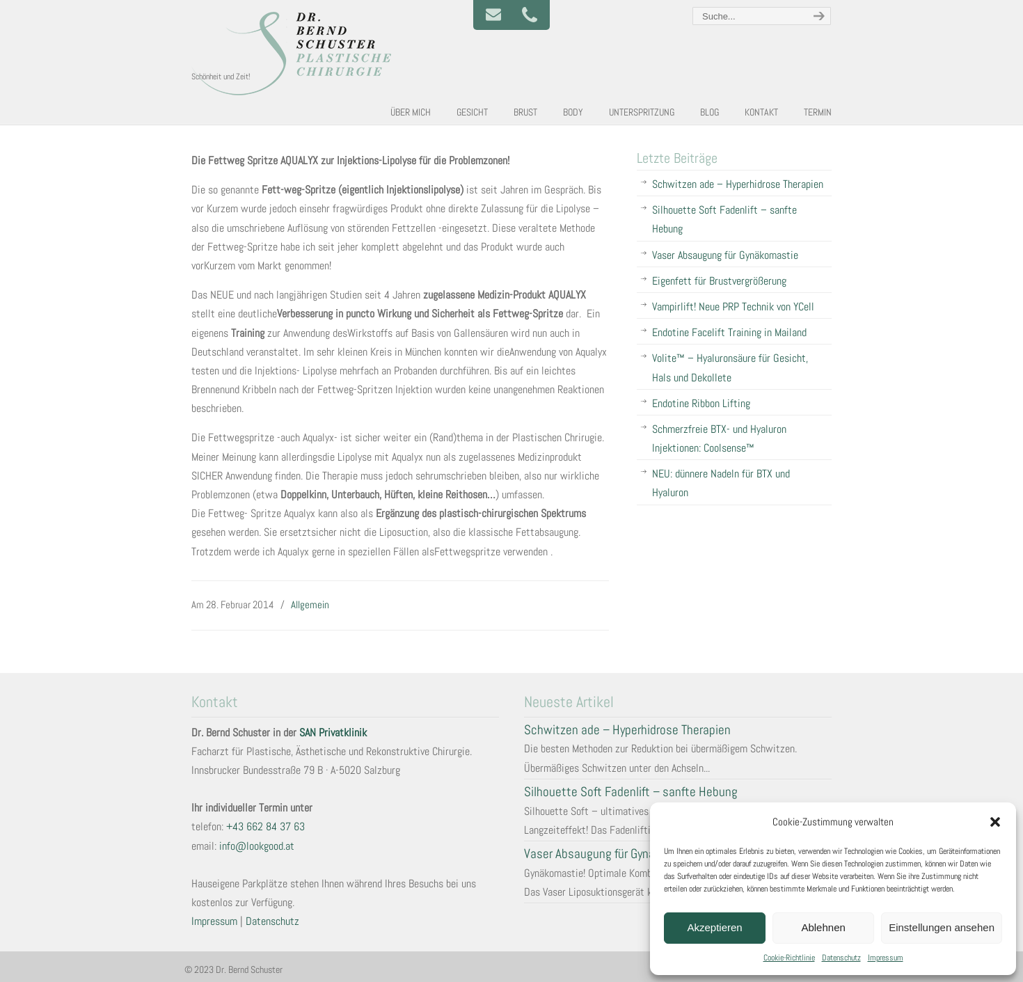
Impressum (885, 957)
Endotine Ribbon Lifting (701, 403)
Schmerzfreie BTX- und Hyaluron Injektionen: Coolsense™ (719, 438)
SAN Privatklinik (333, 732)
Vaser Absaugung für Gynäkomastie (725, 255)
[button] (995, 822)
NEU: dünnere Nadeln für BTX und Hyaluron (721, 483)
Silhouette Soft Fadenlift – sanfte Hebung (724, 219)
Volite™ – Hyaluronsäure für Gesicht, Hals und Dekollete (730, 367)
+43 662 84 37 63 (265, 826)
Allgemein (310, 604)
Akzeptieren (714, 927)
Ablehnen (823, 927)
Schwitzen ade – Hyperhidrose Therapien (737, 184)
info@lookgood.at (256, 846)
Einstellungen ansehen (941, 927)
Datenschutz (841, 957)
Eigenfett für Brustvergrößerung (719, 281)
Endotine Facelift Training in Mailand (729, 332)
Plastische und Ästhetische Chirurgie (295, 53)
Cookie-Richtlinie (789, 957)
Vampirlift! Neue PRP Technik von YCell (733, 306)
